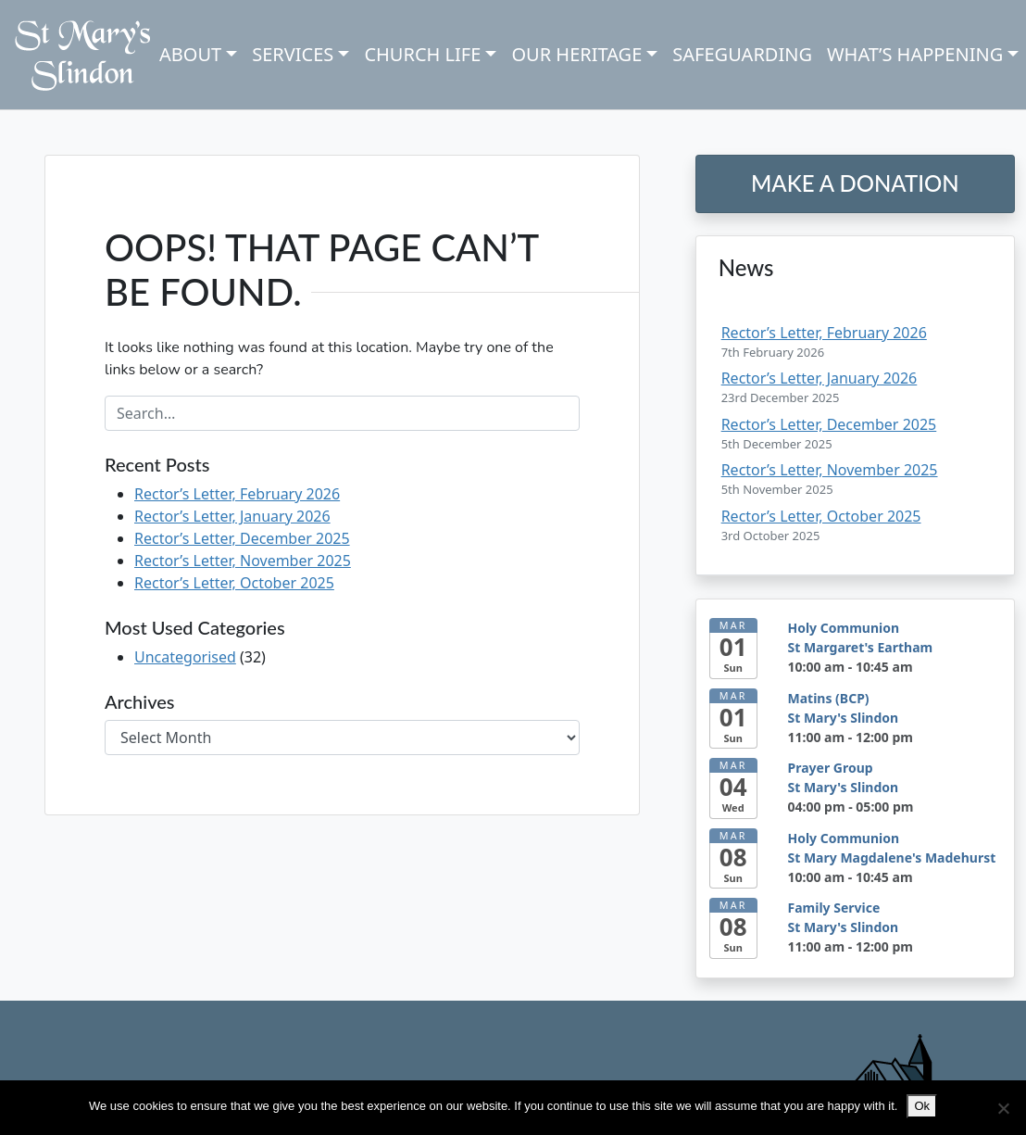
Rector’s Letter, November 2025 (242, 560)
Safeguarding (742, 54)
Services (292, 54)
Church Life (422, 54)
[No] (1003, 1108)
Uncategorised (185, 657)
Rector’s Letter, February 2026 (237, 494)
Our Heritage (576, 54)
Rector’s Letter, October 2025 (234, 583)
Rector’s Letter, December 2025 (242, 538)
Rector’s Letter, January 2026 (232, 516)
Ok (922, 1106)
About (190, 54)
